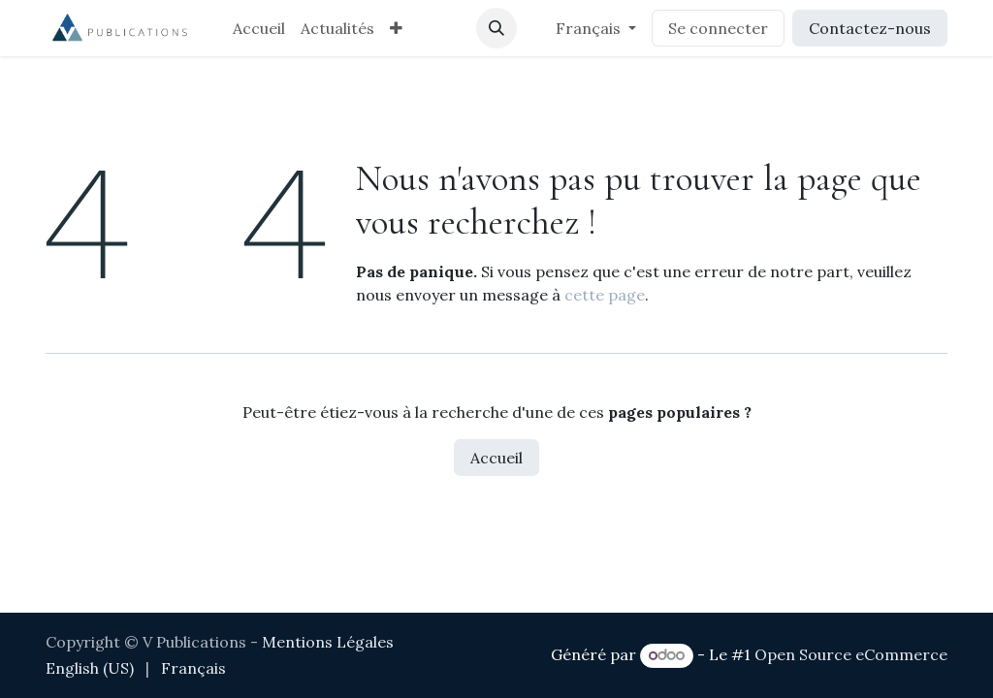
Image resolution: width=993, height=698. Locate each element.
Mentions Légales (328, 641)
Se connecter (718, 28)
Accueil (496, 457)
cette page (604, 294)
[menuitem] (259, 28)
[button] (496, 28)
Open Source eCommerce (850, 654)
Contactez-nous (870, 28)
